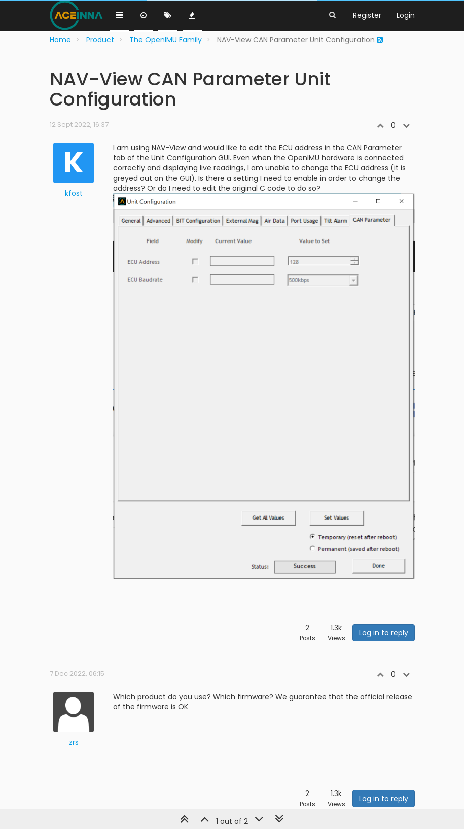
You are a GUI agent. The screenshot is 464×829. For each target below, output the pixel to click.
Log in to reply (383, 633)
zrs (74, 742)
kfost (74, 193)
